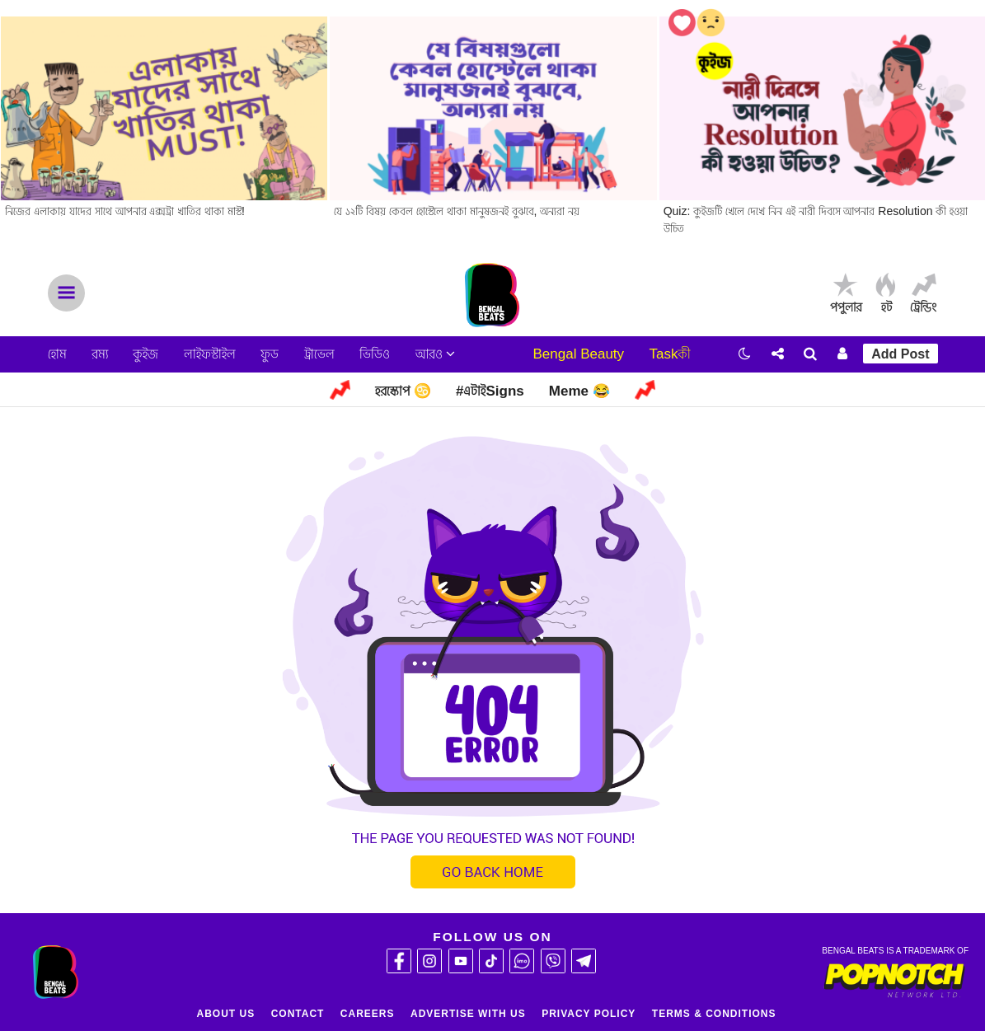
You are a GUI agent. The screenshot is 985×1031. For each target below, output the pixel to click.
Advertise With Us (468, 1013)
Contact (298, 1013)
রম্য (99, 354)
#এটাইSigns (490, 391)
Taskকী (671, 354)
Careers (367, 1013)
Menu (66, 293)
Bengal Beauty (578, 354)
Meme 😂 (579, 391)
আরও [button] (435, 354)
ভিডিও (374, 354)
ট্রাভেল (319, 354)
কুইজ (145, 354)
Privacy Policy (589, 1013)
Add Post (900, 354)
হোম (57, 354)
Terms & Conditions (714, 1013)
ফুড (269, 354)
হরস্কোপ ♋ (403, 391)
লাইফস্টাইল (210, 354)
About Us (226, 1013)
